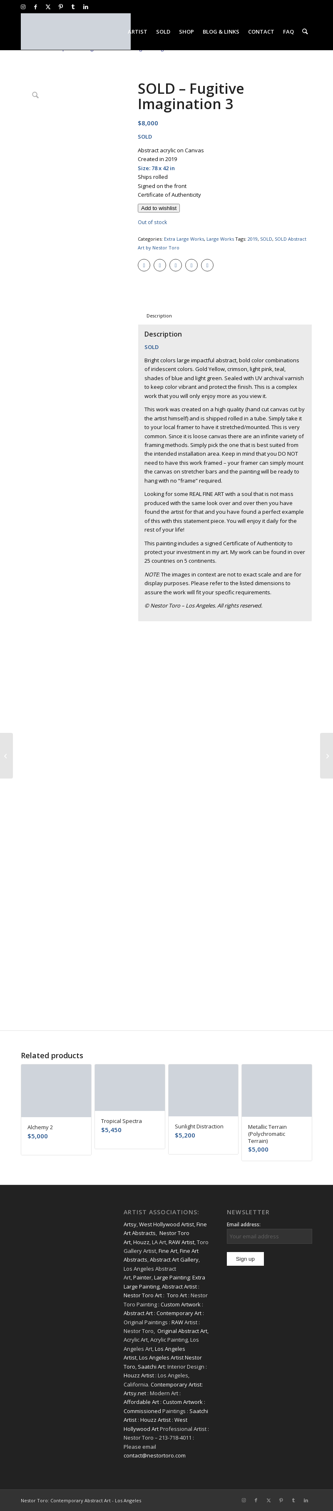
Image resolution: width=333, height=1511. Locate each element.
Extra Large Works (184, 239)
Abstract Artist (179, 1286)
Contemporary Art (179, 1313)
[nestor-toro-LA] (76, 31)
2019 (253, 239)
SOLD (266, 239)
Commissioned (142, 1411)
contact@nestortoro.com (155, 1455)
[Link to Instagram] (23, 6)
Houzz (141, 1242)
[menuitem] (138, 31)
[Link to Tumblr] (73, 6)
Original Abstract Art (182, 1331)
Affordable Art (141, 1402)
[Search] (305, 31)
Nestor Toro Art (143, 1295)
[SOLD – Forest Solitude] (326, 756)
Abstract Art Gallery (174, 1259)
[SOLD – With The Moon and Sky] (6, 756)
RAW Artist (181, 1242)
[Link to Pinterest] (61, 6)
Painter (142, 1277)
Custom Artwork (181, 1304)
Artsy (130, 1224)
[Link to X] (48, 6)
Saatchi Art (151, 1366)
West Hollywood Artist (166, 1224)
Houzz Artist (139, 1375)
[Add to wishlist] (159, 208)
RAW (177, 1322)
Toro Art (177, 1295)
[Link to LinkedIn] (86, 6)
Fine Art (168, 1251)
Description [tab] (159, 315)
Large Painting (172, 1277)
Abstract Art (138, 1313)
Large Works (220, 239)
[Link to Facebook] (36, 6)
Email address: (244, 1224)
